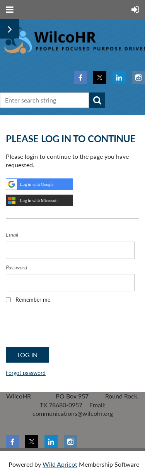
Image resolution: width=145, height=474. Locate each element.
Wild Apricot (60, 464)
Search (97, 100)
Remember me (32, 299)
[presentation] (64, 328)
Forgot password (26, 373)
